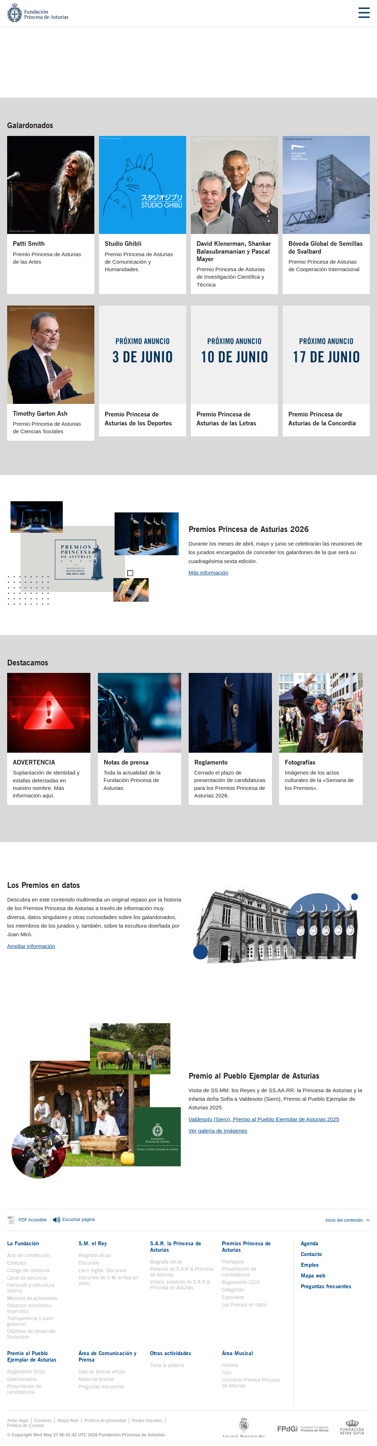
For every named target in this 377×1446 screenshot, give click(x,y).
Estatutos (16, 1263)
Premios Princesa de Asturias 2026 (249, 529)
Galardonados (30, 125)
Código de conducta (28, 1270)
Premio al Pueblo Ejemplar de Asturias (254, 1075)
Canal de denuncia (27, 1278)
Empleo (310, 1264)
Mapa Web (68, 1420)
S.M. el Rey (93, 1243)
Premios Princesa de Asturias (246, 1246)
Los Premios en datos (43, 885)
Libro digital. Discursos (103, 1270)
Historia (230, 1365)
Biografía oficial (95, 1255)
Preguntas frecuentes (101, 1386)
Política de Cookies (25, 1425)
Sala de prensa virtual (102, 1371)
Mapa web (313, 1275)
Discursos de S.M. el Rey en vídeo (108, 1280)
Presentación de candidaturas (239, 1272)
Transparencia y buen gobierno (30, 1321)
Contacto (311, 1254)
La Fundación (23, 1243)
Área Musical (237, 1353)
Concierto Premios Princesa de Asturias (251, 1382)
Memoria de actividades (32, 1298)
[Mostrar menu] (364, 13)
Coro (227, 1373)
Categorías (233, 1290)
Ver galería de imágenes (218, 1131)
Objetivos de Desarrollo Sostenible (31, 1334)
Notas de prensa (96, 1379)
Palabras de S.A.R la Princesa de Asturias (181, 1272)
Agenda (309, 1243)
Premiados (233, 1262)
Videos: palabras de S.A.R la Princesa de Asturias (180, 1284)
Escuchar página (74, 1220)
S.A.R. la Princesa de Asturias (175, 1246)
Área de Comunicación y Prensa (108, 1356)
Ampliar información (31, 946)
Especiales (233, 1297)
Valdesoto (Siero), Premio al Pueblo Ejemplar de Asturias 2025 (264, 1119)
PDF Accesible (33, 1220)
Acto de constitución (28, 1255)
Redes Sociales (147, 1420)
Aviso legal (17, 1420)
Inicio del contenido (348, 1220)
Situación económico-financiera (30, 1308)
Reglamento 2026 (241, 1282)
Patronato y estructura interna (30, 1288)
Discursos (89, 1263)
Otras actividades (170, 1353)
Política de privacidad (105, 1420)
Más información (208, 573)
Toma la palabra (167, 1365)
